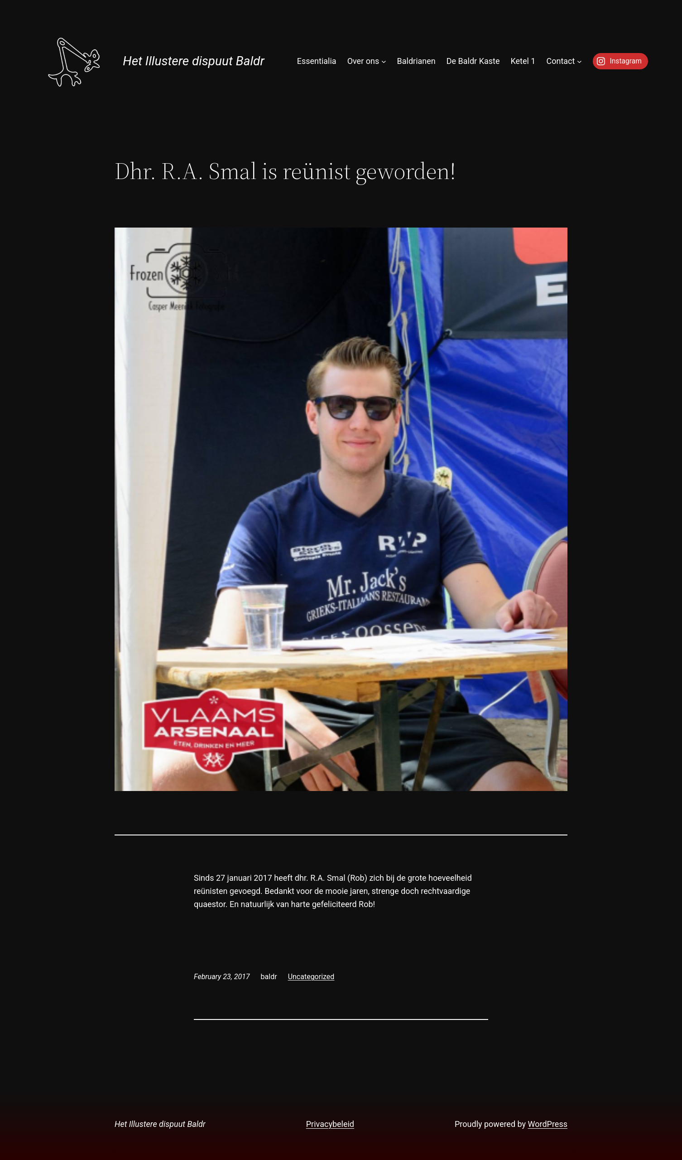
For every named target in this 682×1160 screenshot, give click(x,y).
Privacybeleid (330, 1124)
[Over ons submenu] (383, 61)
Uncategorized (311, 976)
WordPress (547, 1124)
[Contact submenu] (579, 61)
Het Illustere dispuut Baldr (193, 60)
